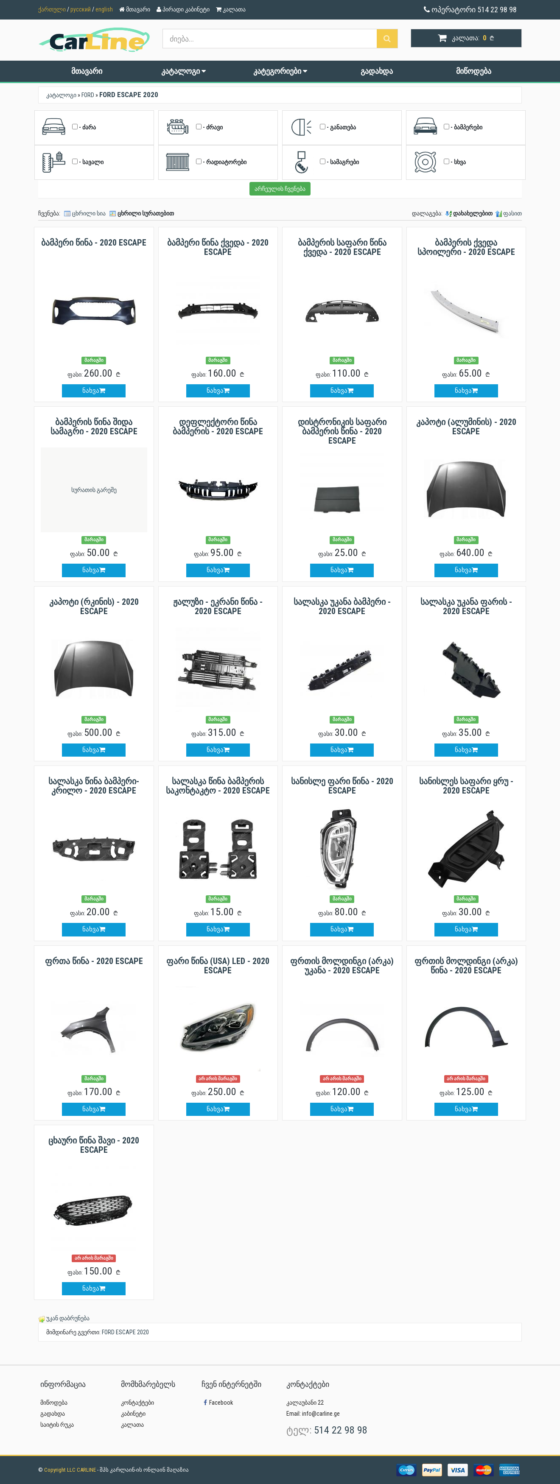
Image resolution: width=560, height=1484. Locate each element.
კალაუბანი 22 (305, 1402)
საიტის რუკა (57, 1424)
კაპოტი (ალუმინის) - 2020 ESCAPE (466, 426)
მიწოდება (473, 71)
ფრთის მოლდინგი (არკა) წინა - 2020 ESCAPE (466, 965)
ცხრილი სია (89, 213)
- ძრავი (194, 127)
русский (80, 9)
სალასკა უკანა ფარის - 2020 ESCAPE (466, 606)
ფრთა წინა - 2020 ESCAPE (94, 961)
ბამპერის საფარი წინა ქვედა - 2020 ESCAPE (342, 247)
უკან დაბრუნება (68, 1318)
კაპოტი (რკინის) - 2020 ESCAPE (94, 606)
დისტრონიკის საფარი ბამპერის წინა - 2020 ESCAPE (342, 431)
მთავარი (86, 71)
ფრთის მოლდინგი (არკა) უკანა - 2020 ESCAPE (342, 965)
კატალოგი (183, 71)
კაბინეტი (133, 1413)
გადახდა (377, 71)
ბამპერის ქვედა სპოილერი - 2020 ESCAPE (466, 247)
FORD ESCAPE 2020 (125, 1332)
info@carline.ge (321, 1413)
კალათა (132, 1424)
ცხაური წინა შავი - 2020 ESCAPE (93, 1145)
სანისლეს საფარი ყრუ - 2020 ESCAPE (466, 786)
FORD (87, 95)
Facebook (217, 1402)
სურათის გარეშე (94, 489)
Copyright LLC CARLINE (70, 1470)
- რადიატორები (205, 162)
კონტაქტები (137, 1402)
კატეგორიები (280, 71)
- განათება (322, 127)
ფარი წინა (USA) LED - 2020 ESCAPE (217, 965)
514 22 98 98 (340, 1430)
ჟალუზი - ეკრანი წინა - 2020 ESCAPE (218, 606)
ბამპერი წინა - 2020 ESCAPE (93, 243)
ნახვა (93, 390)
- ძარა (68, 127)
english (104, 9)
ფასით (512, 213)
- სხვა (439, 162)
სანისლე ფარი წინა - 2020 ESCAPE (342, 786)
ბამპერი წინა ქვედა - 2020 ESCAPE (218, 247)
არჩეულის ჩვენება (280, 188)
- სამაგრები (324, 162)
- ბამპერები (447, 127)
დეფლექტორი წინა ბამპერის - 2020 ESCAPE (218, 426)
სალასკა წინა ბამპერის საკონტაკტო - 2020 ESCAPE (218, 786)
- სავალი (72, 162)
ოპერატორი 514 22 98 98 (470, 9)
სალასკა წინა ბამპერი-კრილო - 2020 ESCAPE (93, 786)
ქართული (52, 9)
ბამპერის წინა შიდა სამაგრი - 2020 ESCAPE (93, 426)
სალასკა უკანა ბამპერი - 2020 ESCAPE (342, 606)
